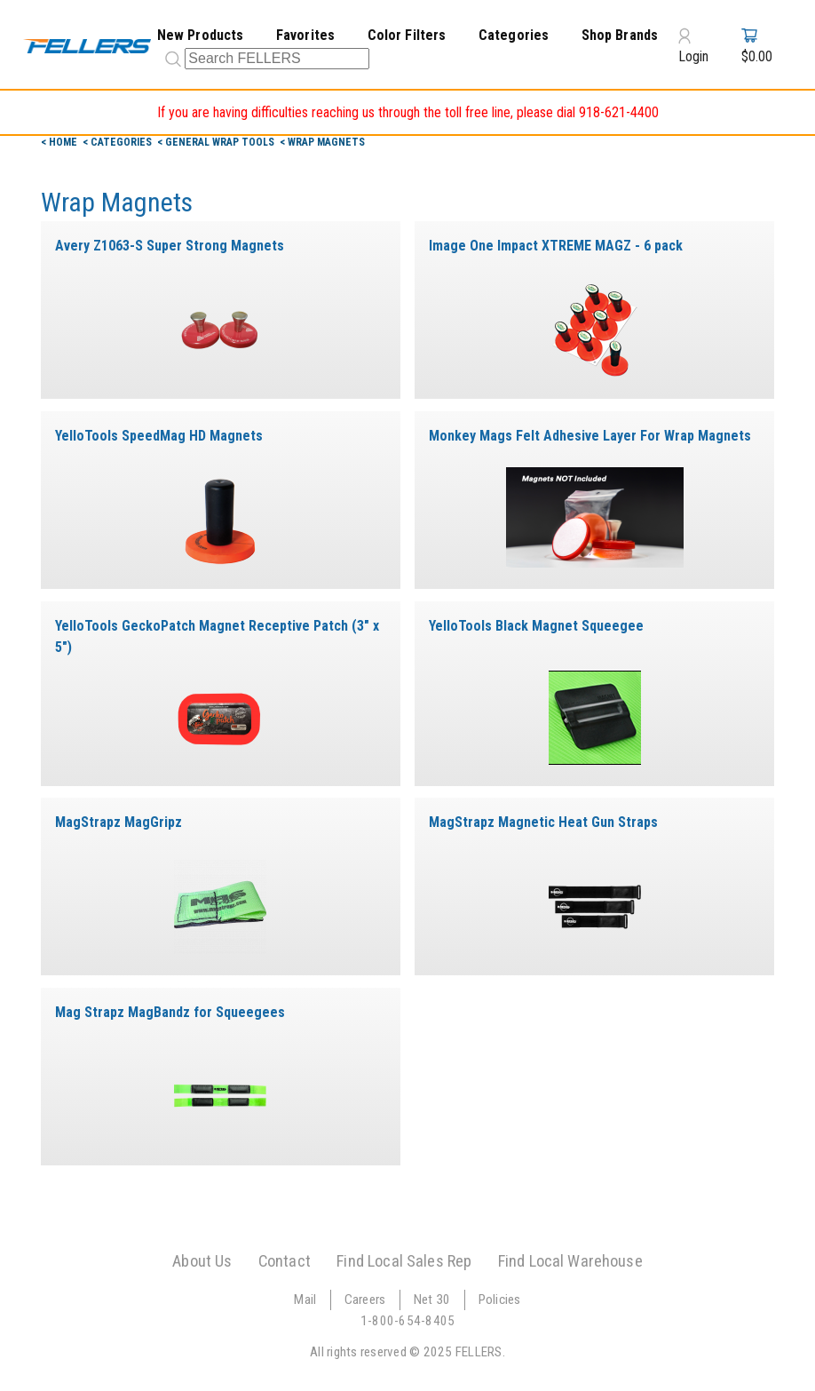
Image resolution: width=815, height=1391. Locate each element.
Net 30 (432, 1300)
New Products (200, 35)
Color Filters (407, 35)
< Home (60, 142)
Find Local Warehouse (570, 1261)
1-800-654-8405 (407, 1321)
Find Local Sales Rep (403, 1261)
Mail (305, 1300)
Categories (514, 35)
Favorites (305, 35)
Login (693, 46)
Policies (500, 1300)
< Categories (118, 142)
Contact (284, 1261)
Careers (365, 1300)
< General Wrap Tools (217, 142)
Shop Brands (620, 35)
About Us (202, 1261)
